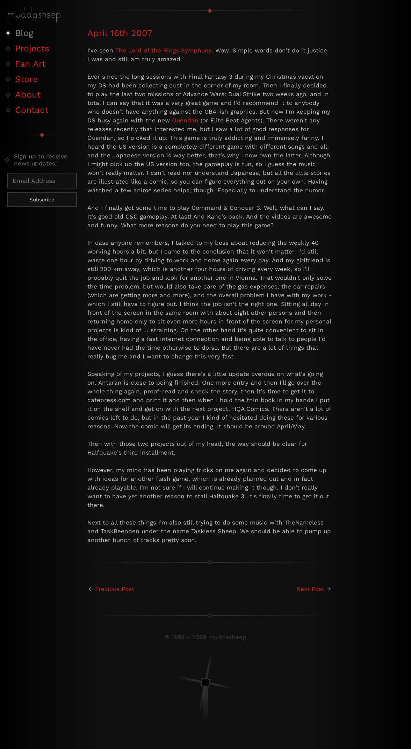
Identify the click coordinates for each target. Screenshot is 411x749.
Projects (32, 48)
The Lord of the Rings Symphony (163, 50)
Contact (31, 110)
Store (26, 79)
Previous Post (114, 588)
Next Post (310, 588)
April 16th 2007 (119, 33)
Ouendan (185, 120)
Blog (24, 33)
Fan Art (30, 64)
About (28, 95)
